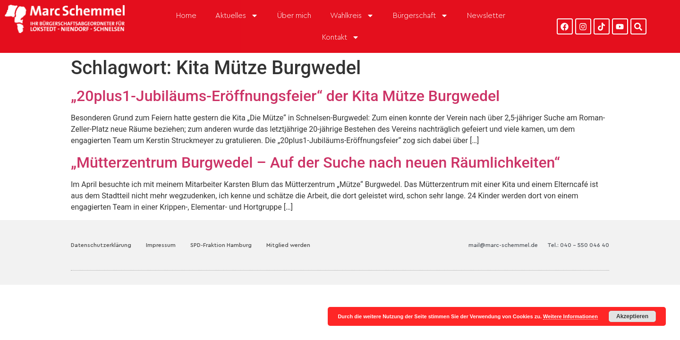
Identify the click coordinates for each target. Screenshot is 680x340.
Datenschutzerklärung (101, 229)
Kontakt (340, 37)
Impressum (161, 229)
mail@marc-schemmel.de (503, 229)
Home (186, 15)
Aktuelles (236, 15)
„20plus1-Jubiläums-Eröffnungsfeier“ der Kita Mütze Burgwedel (285, 81)
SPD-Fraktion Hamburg (221, 229)
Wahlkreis (352, 15)
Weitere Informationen (570, 316)
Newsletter (486, 15)
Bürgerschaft (420, 15)
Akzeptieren (632, 316)
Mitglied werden (288, 229)
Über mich (294, 15)
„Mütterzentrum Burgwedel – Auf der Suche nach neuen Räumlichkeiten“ (315, 147)
